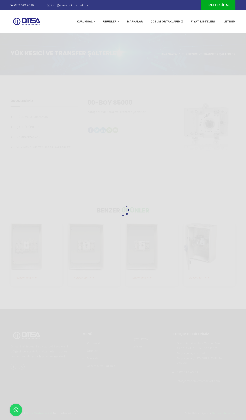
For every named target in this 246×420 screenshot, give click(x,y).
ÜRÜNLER (109, 21)
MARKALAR (135, 21)
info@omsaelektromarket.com (70, 5)
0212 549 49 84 (22, 5)
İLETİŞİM (229, 21)
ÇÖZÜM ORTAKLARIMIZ (166, 21)
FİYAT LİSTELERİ (203, 21)
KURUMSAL (85, 21)
